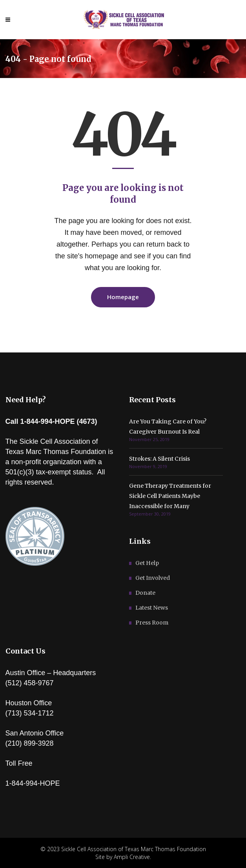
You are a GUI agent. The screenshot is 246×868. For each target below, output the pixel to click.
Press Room (151, 622)
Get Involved (152, 577)
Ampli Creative (132, 857)
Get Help (147, 563)
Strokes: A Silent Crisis (159, 458)
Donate (145, 592)
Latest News (151, 607)
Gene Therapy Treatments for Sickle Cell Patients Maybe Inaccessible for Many (170, 496)
